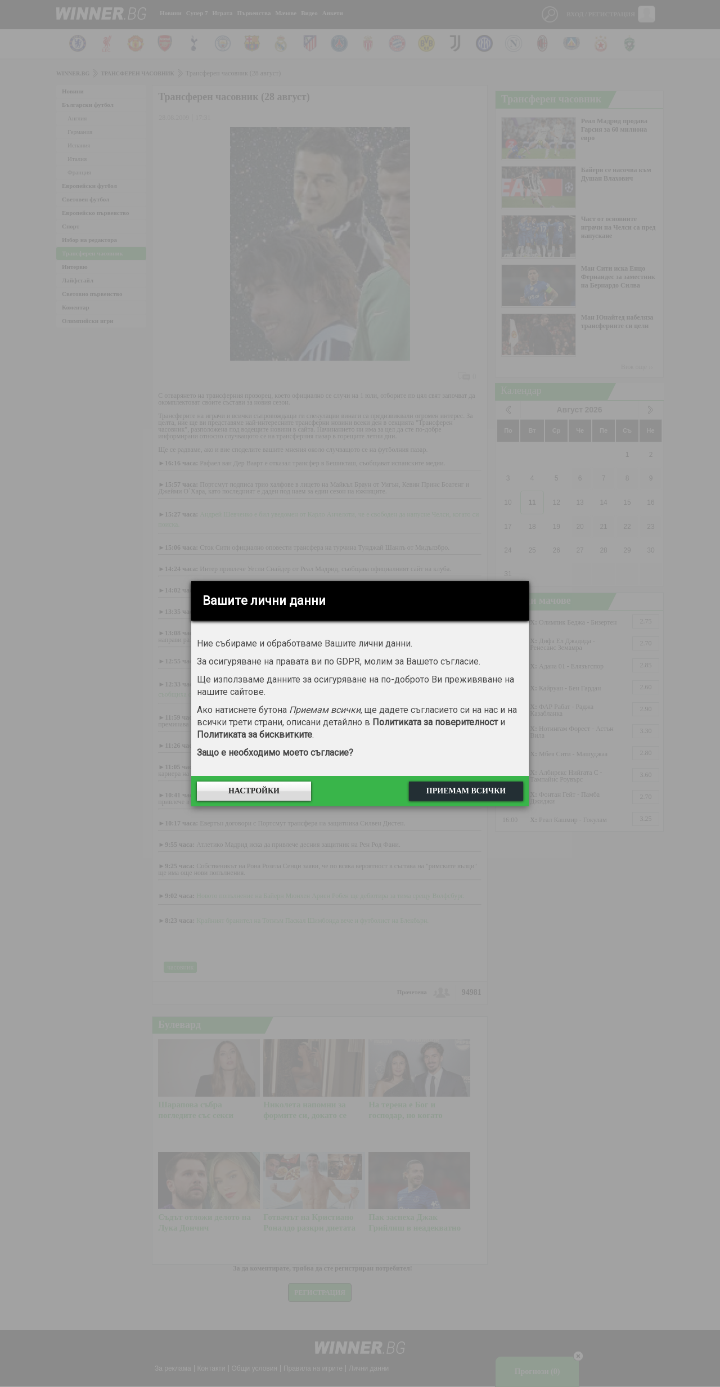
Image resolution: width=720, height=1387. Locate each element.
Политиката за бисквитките (254, 734)
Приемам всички (466, 791)
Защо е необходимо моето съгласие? (275, 752)
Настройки (254, 791)
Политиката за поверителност (435, 722)
